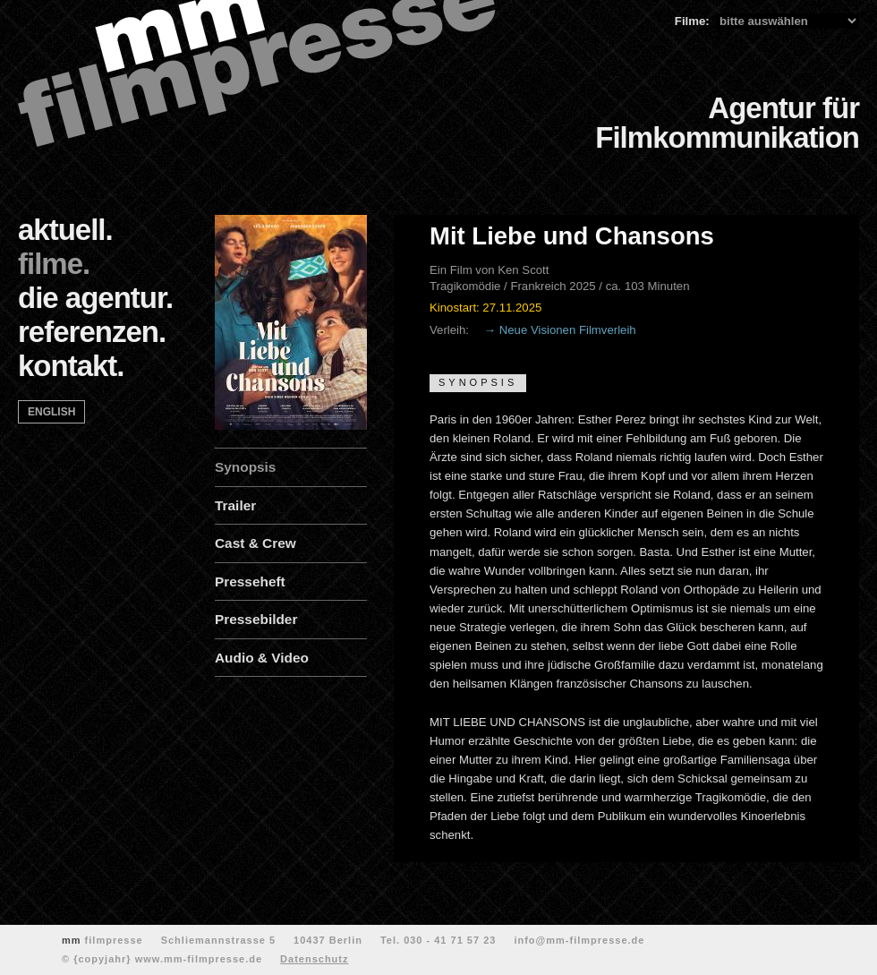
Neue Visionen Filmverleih (567, 330)
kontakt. (71, 365)
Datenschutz (314, 959)
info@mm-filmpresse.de (579, 940)
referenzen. (92, 331)
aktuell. (65, 229)
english (51, 412)
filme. (53, 263)
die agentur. (95, 297)
